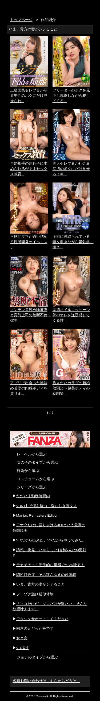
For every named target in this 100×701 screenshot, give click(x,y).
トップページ (21, 20)
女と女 (21, 638)
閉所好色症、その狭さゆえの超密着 (46, 575)
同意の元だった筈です (35, 629)
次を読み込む (50, 422)
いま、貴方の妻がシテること (40, 584)
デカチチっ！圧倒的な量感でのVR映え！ (50, 565)
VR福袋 (22, 648)
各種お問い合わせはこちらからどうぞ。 (46, 681)
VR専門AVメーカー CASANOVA (32, 7)
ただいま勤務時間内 (33, 496)
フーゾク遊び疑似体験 (35, 594)
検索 (77, 7)
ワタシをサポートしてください (42, 619)
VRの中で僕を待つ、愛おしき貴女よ (46, 506)
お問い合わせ (87, 7)
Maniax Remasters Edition (37, 515)
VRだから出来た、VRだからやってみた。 (51, 540)
